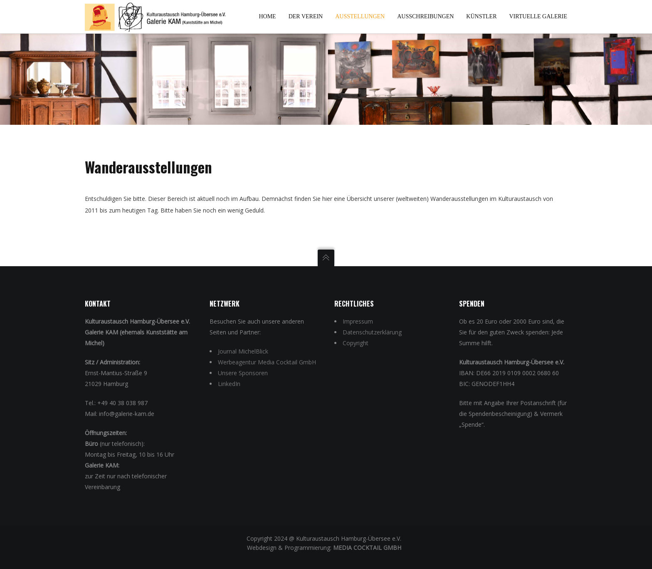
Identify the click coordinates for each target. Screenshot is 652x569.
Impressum (358, 321)
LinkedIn (229, 384)
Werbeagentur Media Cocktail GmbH (267, 362)
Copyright (355, 343)
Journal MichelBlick (243, 351)
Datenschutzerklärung (372, 332)
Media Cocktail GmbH (367, 548)
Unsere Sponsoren (243, 373)
